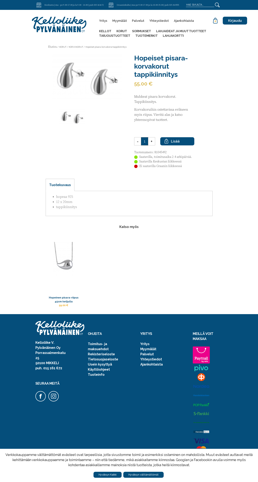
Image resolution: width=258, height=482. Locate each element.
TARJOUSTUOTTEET (114, 35)
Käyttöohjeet (99, 373)
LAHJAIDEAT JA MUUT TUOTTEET (181, 31)
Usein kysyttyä (100, 368)
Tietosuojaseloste (103, 363)
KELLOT (105, 31)
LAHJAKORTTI (173, 35)
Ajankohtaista (184, 20)
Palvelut (138, 20)
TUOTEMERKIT (146, 35)
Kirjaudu (235, 21)
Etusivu (52, 46)
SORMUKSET (141, 31)
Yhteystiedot (159, 20)
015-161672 (99, 4)
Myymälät (119, 20)
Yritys (103, 20)
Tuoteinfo (96, 378)
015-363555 (174, 4)
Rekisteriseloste (101, 358)
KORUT (121, 31)
